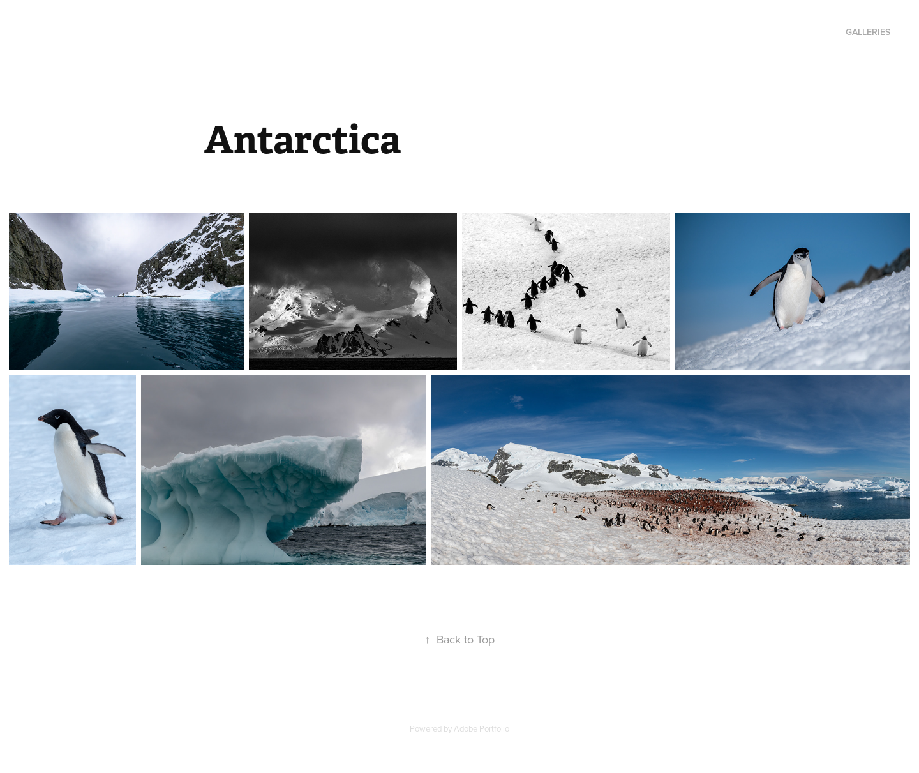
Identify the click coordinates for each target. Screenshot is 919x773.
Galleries (868, 32)
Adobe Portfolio (481, 728)
